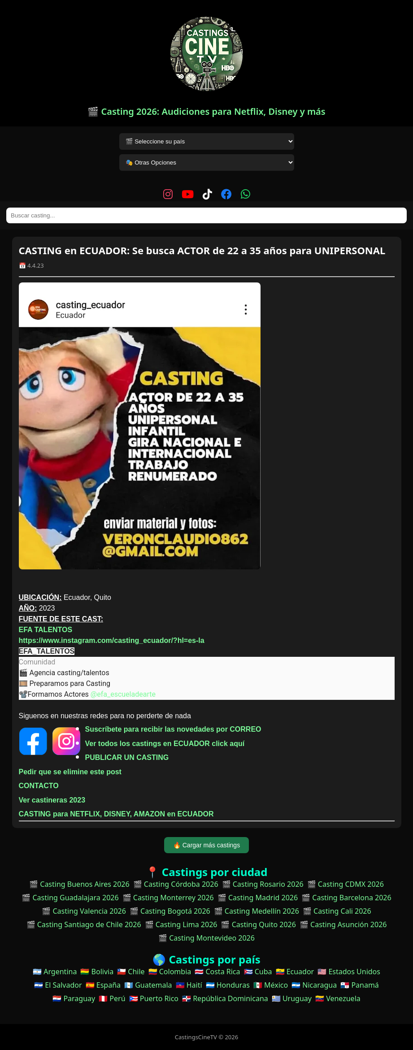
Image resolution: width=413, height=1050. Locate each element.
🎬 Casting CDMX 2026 (345, 884)
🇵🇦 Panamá (359, 985)
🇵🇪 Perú (112, 998)
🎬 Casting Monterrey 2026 (168, 897)
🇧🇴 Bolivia (96, 971)
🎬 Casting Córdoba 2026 (175, 884)
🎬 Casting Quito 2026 (258, 924)
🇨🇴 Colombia (169, 971)
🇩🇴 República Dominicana (225, 998)
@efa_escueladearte (123, 694)
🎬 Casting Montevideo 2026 (206, 938)
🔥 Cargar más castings (206, 845)
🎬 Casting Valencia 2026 (84, 911)
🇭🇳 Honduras (228, 985)
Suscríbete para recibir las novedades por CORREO (173, 729)
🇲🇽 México (270, 985)
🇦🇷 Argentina (55, 971)
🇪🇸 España (103, 985)
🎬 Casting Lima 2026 (181, 924)
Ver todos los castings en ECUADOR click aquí (165, 743)
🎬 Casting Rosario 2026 (263, 884)
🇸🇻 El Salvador (58, 985)
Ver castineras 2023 (52, 800)
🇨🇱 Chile (130, 971)
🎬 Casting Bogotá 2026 (170, 911)
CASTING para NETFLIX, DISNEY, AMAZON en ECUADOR (116, 814)
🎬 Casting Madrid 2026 (257, 897)
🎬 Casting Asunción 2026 (343, 924)
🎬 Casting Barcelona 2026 (346, 897)
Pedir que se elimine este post (70, 772)
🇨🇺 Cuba (258, 971)
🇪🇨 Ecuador (295, 971)
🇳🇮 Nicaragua (314, 985)
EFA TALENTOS (46, 629)
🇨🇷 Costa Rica (217, 971)
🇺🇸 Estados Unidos (348, 971)
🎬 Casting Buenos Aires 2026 (79, 884)
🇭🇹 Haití (189, 985)
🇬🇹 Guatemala (148, 985)
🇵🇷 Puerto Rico (153, 998)
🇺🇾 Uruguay (292, 998)
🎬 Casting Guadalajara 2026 (70, 897)
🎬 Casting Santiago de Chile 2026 (83, 924)
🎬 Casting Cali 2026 (337, 911)
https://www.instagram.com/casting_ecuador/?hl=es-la (111, 640)
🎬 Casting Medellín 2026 (256, 911)
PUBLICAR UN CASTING (127, 757)
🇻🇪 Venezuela (338, 998)
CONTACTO (39, 786)
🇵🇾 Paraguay (73, 998)
